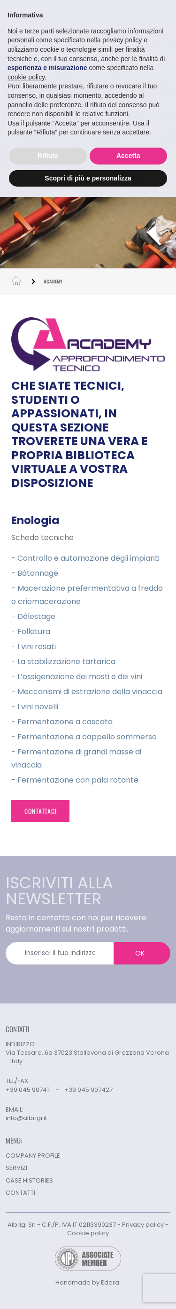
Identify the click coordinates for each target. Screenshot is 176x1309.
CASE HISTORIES (29, 1180)
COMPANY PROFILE (33, 1155)
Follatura (33, 631)
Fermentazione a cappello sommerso (87, 736)
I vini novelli (37, 706)
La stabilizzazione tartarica (66, 661)
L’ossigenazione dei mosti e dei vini (79, 676)
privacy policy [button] (122, 38)
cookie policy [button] (26, 75)
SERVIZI (16, 1167)
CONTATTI (20, 1192)
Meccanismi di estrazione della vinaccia (89, 691)
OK (140, 953)
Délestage (36, 616)
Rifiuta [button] (48, 153)
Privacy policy (143, 1224)
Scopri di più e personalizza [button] (88, 176)
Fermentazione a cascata (65, 721)
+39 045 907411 (28, 1089)
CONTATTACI (40, 811)
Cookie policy (88, 1233)
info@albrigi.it (26, 1118)
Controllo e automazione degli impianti (88, 558)
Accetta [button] (128, 153)
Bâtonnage (37, 573)
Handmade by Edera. (88, 1282)
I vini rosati (36, 646)
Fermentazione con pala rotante (77, 780)
